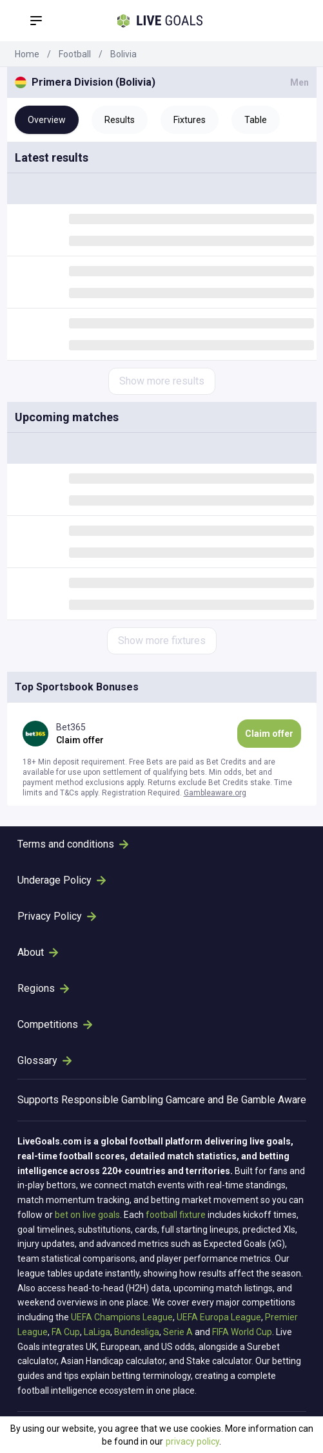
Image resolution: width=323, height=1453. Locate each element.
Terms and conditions (72, 844)
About (37, 952)
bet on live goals (87, 1215)
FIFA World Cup (242, 1332)
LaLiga (97, 1332)
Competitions (54, 1024)
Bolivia (123, 54)
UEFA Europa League (219, 1317)
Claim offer (269, 733)
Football (75, 54)
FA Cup (66, 1332)
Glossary (44, 1060)
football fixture (176, 1215)
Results (119, 120)
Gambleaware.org (215, 792)
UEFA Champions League (122, 1317)
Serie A (178, 1332)
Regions (43, 988)
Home (27, 54)
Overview (47, 120)
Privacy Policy (56, 916)
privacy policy (192, 1441)
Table (255, 120)
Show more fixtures (162, 640)
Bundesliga (136, 1332)
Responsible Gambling (112, 1100)
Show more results (161, 381)
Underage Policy (61, 880)
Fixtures (189, 120)
